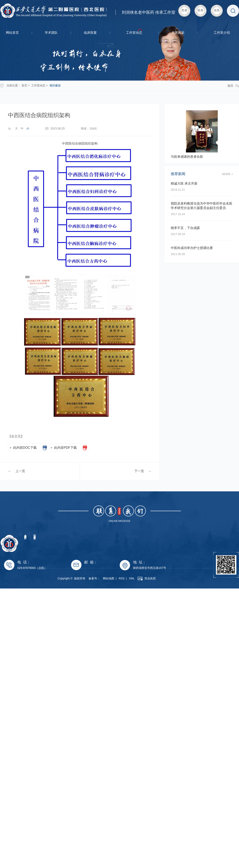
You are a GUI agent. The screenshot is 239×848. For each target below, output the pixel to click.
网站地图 (121, 578)
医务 (200, 10)
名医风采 (178, 32)
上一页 (20, 471)
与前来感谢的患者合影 (187, 156)
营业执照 (159, 578)
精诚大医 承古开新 (184, 183)
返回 (233, 85)
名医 (217, 10)
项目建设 (55, 85)
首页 (24, 85)
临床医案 (90, 32)
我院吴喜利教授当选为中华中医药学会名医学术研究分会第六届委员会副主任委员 (201, 206)
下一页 (139, 471)
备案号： (107, 578)
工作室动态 (134, 32)
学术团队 (51, 32)
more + (227, 174)
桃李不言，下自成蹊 (185, 228)
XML (144, 578)
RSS (134, 578)
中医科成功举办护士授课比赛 (192, 248)
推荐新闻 (178, 174)
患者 (184, 10)
